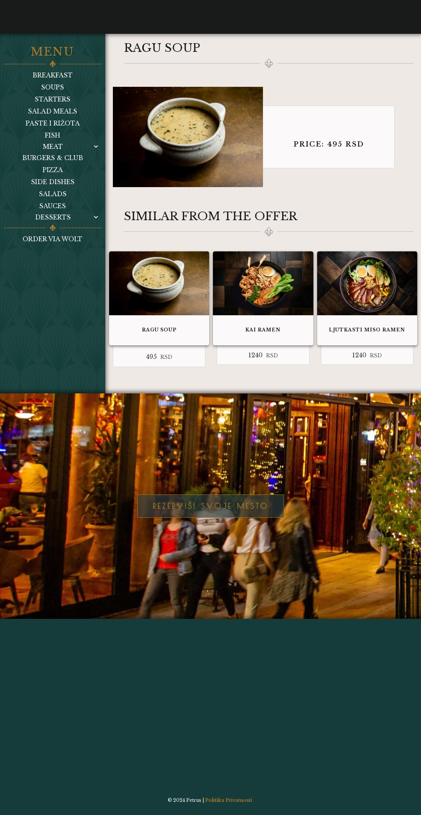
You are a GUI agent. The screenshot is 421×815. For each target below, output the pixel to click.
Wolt (239, 11)
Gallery (158, 11)
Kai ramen (263, 330)
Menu (97, 11)
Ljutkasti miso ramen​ (367, 330)
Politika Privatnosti (228, 800)
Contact (201, 11)
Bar (124, 11)
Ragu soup (159, 330)
